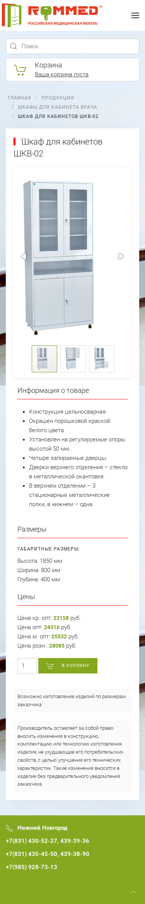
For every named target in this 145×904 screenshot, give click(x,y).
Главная (19, 98)
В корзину (67, 666)
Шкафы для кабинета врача (57, 107)
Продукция (57, 98)
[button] (24, 256)
